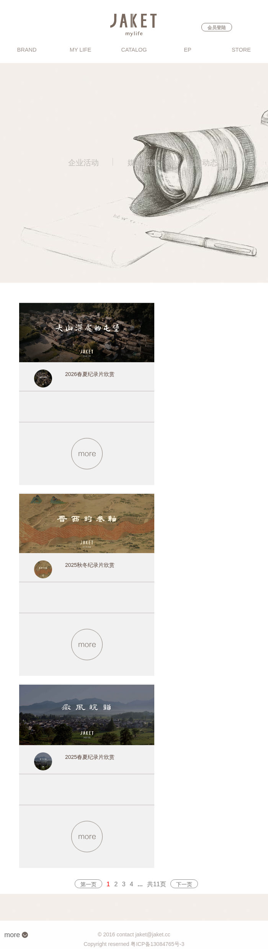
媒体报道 (142, 162)
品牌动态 (202, 162)
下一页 (184, 884)
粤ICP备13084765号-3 (157, 944)
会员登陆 (217, 27)
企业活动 (83, 162)
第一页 (88, 884)
